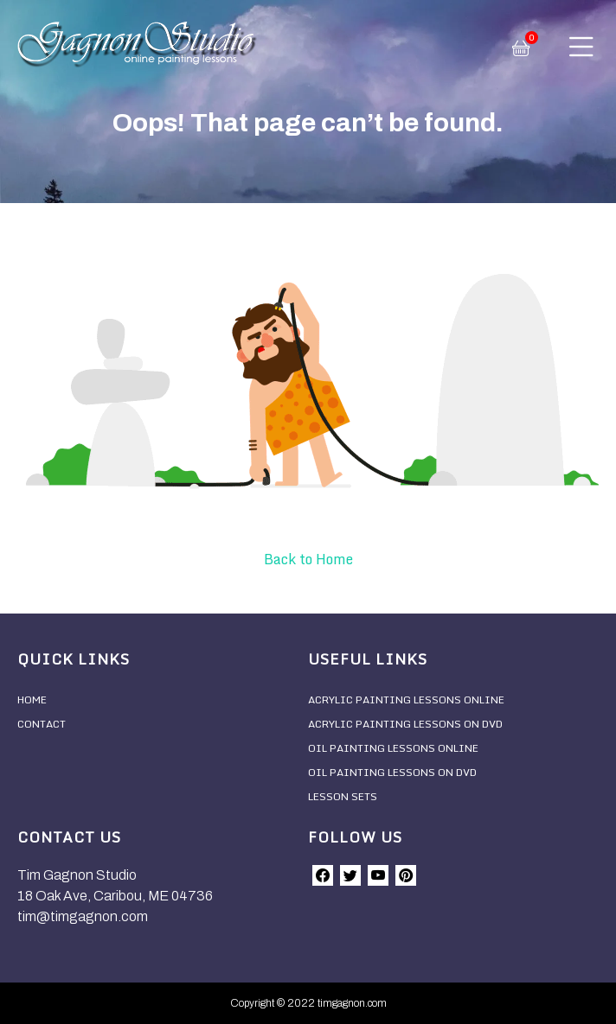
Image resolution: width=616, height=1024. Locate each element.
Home (32, 699)
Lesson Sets (342, 796)
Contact (41, 724)
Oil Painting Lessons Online (393, 748)
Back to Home (308, 559)
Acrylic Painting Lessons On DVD (405, 724)
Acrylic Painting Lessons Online (406, 699)
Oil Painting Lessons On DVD (392, 772)
